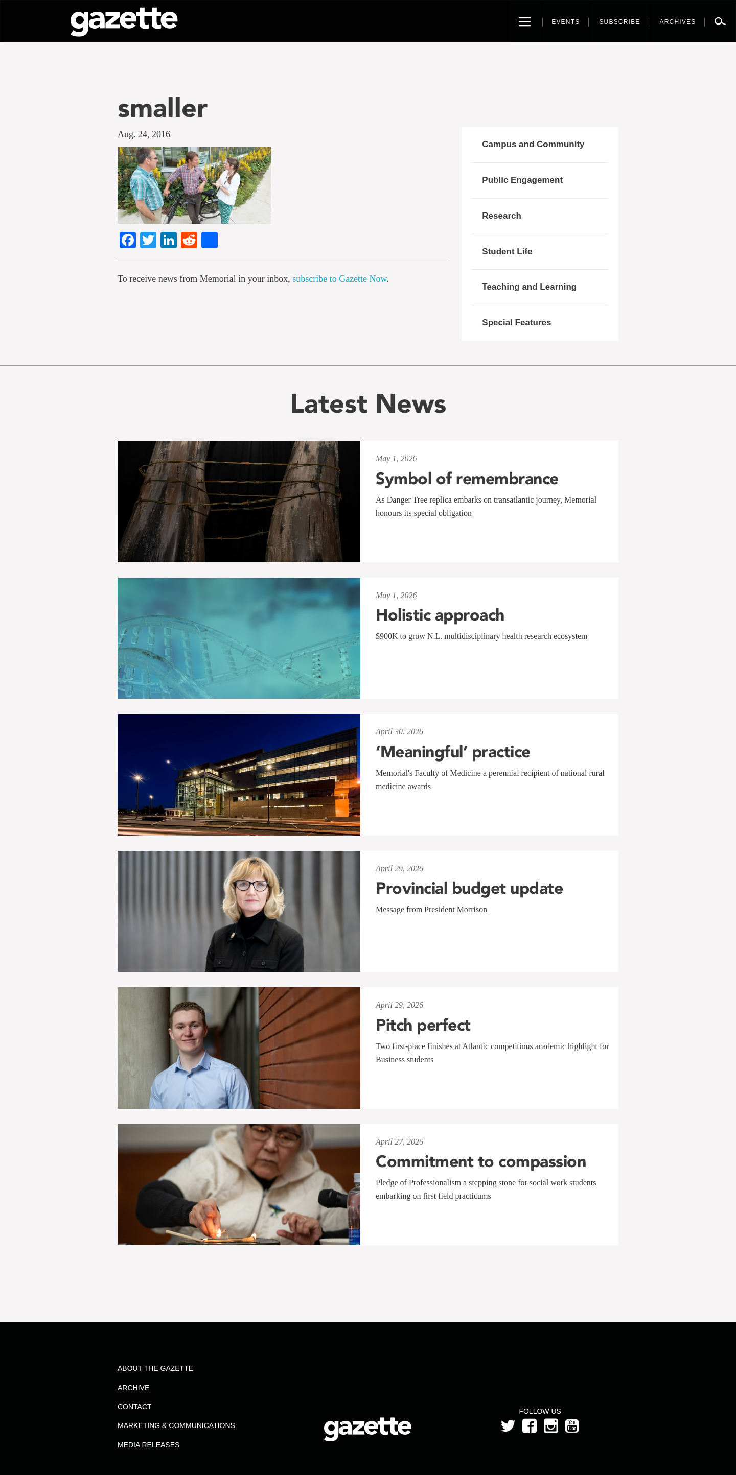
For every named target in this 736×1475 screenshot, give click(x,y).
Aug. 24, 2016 (144, 134)
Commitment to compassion (481, 1161)
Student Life (507, 251)
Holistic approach (440, 615)
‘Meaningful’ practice (453, 752)
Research (501, 216)
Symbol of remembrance (467, 478)
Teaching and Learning (529, 287)
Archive (133, 1388)
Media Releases (148, 1445)
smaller (163, 107)
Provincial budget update (469, 888)
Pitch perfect (423, 1025)
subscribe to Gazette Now (339, 279)
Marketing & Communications (176, 1425)
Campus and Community (533, 144)
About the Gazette (155, 1368)
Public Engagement (522, 180)
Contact (135, 1406)
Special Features (516, 322)
